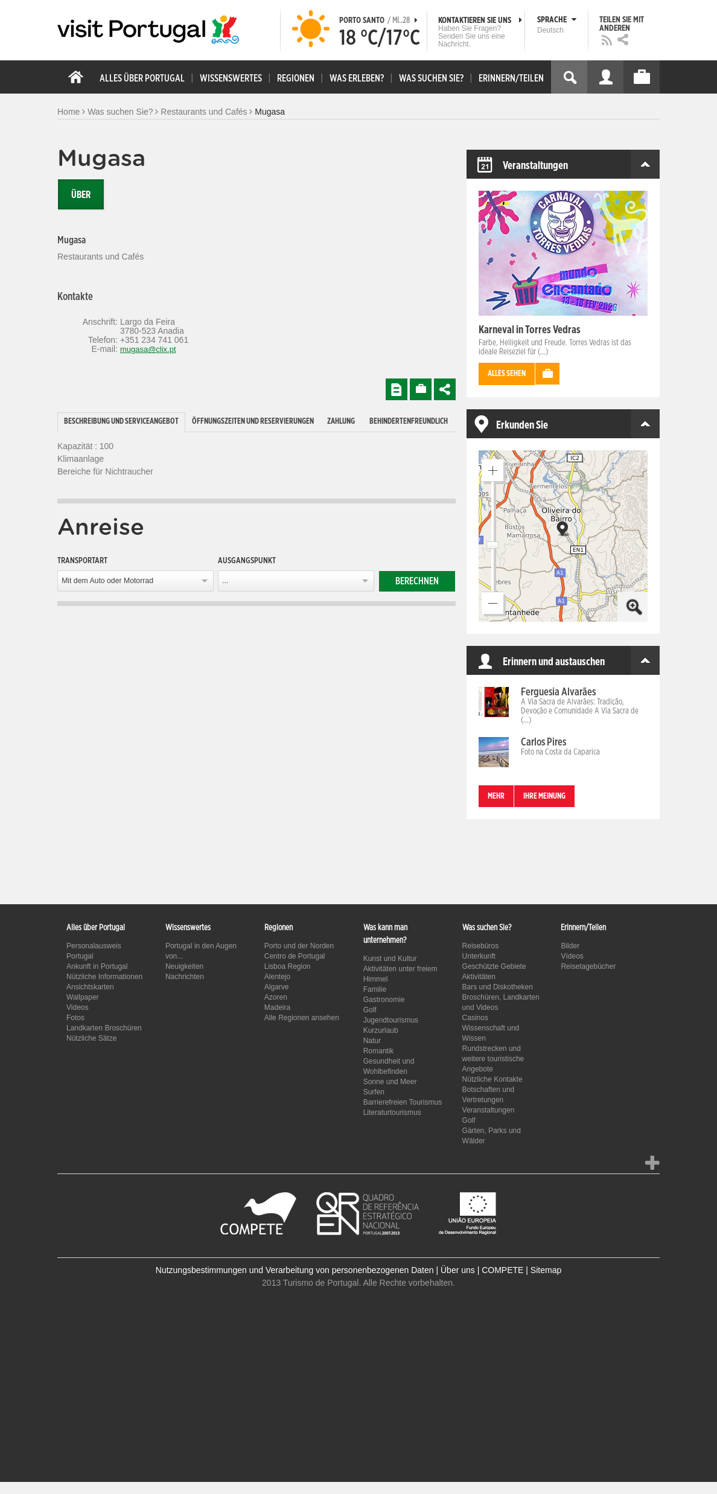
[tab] (121, 422)
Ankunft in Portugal (96, 966)
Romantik (378, 1051)
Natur (372, 1040)
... (225, 580)
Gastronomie (384, 999)
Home (68, 112)
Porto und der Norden (299, 946)
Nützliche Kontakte (492, 1079)
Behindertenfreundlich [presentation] (408, 422)
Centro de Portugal (294, 956)
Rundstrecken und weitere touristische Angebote (493, 1058)
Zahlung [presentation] (341, 422)
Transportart (82, 561)
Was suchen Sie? (120, 112)
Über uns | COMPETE (482, 1270)
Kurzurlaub (380, 1030)
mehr (496, 796)
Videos (77, 1007)
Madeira (277, 1007)
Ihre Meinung (544, 796)
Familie (375, 989)
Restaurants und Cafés (204, 112)
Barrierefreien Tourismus (402, 1102)
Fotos (75, 1018)
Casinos (475, 1018)
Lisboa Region (287, 966)
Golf (370, 1010)
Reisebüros (480, 946)
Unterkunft (479, 956)
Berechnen (417, 581)
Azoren (275, 997)
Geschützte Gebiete (494, 966)
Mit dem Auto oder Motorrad (107, 580)
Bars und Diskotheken (497, 987)
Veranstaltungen (488, 1110)
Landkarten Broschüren (104, 1028)
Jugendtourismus (390, 1020)
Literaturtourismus (392, 1112)
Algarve (276, 987)
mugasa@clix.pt (148, 349)
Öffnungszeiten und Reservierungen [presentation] (253, 422)
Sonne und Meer (390, 1081)
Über (81, 195)
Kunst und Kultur (390, 958)
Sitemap (546, 1270)
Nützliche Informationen (104, 976)
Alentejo (277, 976)
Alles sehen (507, 374)
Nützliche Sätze (91, 1038)
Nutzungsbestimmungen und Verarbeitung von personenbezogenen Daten (295, 1270)
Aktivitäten (479, 976)
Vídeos (572, 956)
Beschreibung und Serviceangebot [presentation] (121, 422)
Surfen (373, 1092)
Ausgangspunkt (247, 561)
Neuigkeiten (184, 966)
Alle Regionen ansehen (301, 1018)
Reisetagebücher (588, 966)
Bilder (570, 946)
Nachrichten (184, 976)
